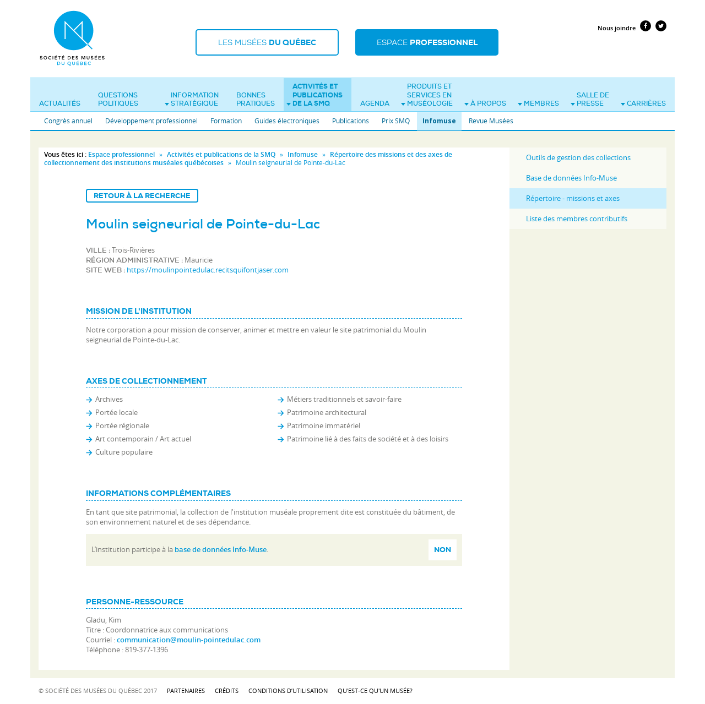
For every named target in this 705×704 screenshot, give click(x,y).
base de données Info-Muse (221, 549)
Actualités (59, 103)
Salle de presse (590, 99)
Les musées (267, 42)
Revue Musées (491, 120)
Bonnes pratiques (255, 99)
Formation (226, 120)
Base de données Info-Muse (571, 178)
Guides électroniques (286, 120)
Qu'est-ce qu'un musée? (375, 690)
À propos (485, 103)
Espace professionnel (121, 154)
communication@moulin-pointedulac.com (189, 640)
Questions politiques (118, 99)
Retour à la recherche (142, 195)
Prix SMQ (396, 120)
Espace (427, 42)
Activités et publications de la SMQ (314, 95)
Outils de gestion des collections (578, 157)
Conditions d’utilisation (288, 690)
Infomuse (439, 120)
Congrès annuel (68, 120)
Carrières (643, 103)
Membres (538, 103)
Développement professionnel (151, 120)
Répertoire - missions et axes (573, 198)
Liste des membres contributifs (576, 218)
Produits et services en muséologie (427, 95)
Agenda (374, 103)
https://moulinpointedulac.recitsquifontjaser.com (208, 270)
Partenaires (186, 690)
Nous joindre (617, 28)
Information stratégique (192, 99)
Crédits (226, 690)
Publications (350, 120)
